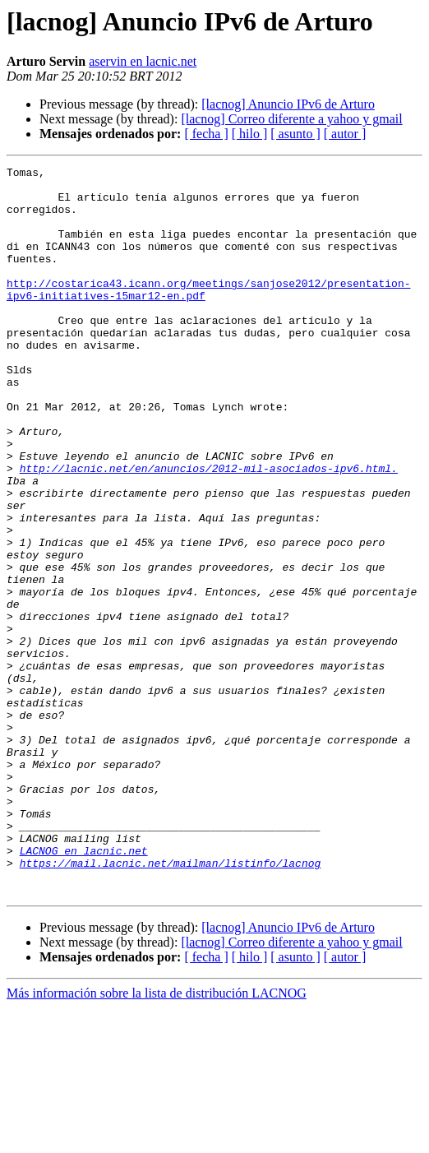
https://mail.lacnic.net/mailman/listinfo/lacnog (170, 1003)
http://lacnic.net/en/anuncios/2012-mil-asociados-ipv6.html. (209, 529)
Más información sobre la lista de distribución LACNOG (157, 1139)
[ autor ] (345, 134)
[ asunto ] (295, 134)
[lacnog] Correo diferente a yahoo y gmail (291, 119)
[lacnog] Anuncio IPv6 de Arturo (288, 104)
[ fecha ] (206, 134)
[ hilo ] (250, 134)
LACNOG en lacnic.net (84, 988)
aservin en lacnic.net (142, 61)
